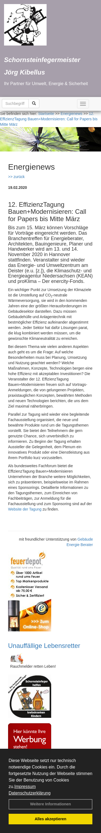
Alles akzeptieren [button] (51, 819)
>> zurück (16, 177)
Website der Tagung (24, 509)
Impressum (25, 786)
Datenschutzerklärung (30, 793)
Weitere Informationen (50, 804)
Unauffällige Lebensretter (44, 645)
